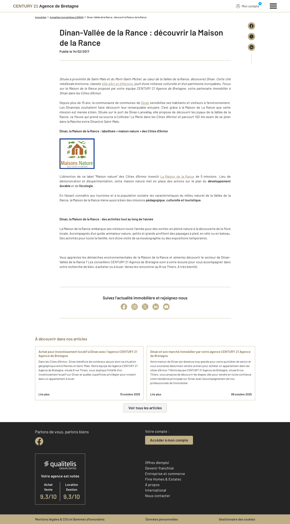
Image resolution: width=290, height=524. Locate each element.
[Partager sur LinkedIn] (251, 47)
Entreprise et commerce (165, 473)
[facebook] (39, 441)
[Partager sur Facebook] (251, 26)
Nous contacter (157, 495)
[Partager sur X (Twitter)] (251, 36)
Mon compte (247, 6)
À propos (152, 484)
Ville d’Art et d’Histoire (117, 84)
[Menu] (273, 5)
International (155, 490)
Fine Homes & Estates (163, 479)
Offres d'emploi (157, 462)
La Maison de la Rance (177, 176)
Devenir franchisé (159, 468)
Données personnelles (162, 519)
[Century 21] (46, 6)
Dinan (145, 103)
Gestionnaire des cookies (237, 519)
